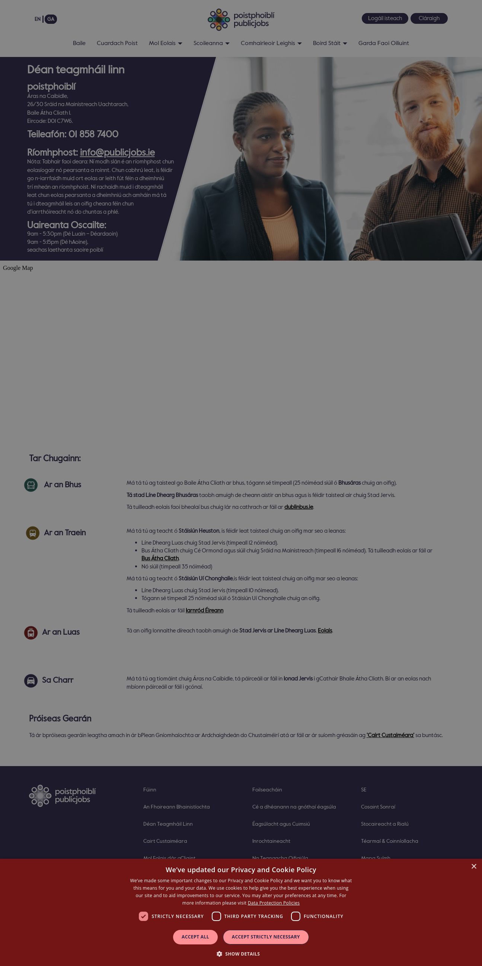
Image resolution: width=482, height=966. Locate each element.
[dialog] (241, 912)
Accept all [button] (195, 937)
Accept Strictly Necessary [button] (266, 937)
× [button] (473, 867)
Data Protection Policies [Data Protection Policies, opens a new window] (274, 903)
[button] (241, 953)
